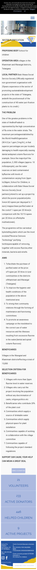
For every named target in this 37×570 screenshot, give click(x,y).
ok (25, 11)
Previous (6, 28)
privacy (3, 562)
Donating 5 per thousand (24, 566)
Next (31, 28)
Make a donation (18, 471)
